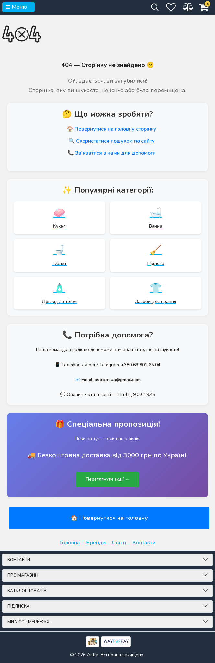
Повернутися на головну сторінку (115, 129)
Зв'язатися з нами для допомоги (115, 152)
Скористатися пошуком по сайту (115, 140)
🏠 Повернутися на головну (109, 518)
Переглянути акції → (107, 479)
